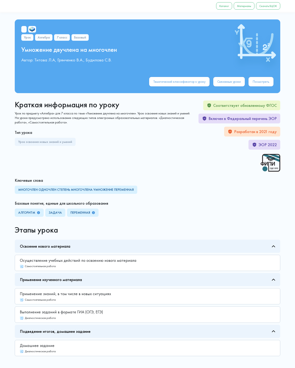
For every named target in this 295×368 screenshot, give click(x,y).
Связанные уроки (229, 81)
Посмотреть (261, 81)
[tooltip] (38, 212)
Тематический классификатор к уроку (179, 81)
